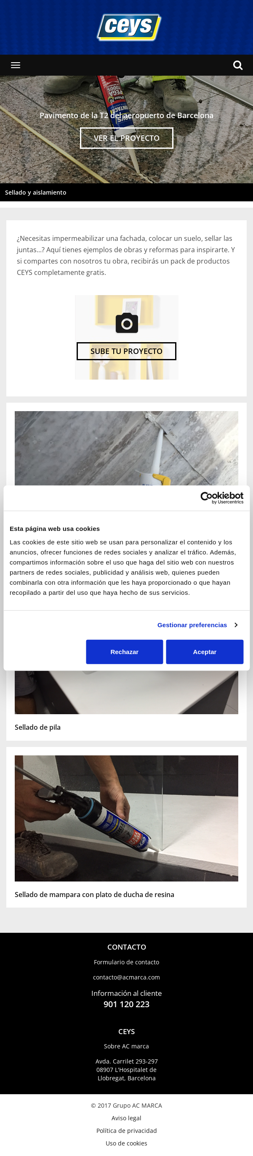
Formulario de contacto (126, 962)
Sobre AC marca (126, 1046)
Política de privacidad (126, 1131)
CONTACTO (126, 947)
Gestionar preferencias (192, 624)
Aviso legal (126, 1118)
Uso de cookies (126, 1143)
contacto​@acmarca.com (126, 977)
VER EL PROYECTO (127, 138)
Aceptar (205, 651)
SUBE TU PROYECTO (126, 351)
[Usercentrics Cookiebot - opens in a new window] (206, 498)
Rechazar (124, 651)
